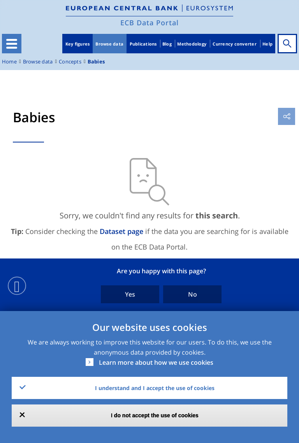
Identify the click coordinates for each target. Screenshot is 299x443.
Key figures (77, 44)
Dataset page (121, 231)
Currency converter (235, 44)
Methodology (191, 44)
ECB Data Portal (149, 22)
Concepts (70, 61)
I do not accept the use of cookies (155, 415)
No (192, 294)
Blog (167, 44)
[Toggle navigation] (11, 43)
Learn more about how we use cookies (156, 362)
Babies (96, 61)
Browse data (109, 44)
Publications (143, 44)
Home (9, 61)
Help (267, 44)
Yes (130, 294)
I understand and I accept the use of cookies (155, 388)
